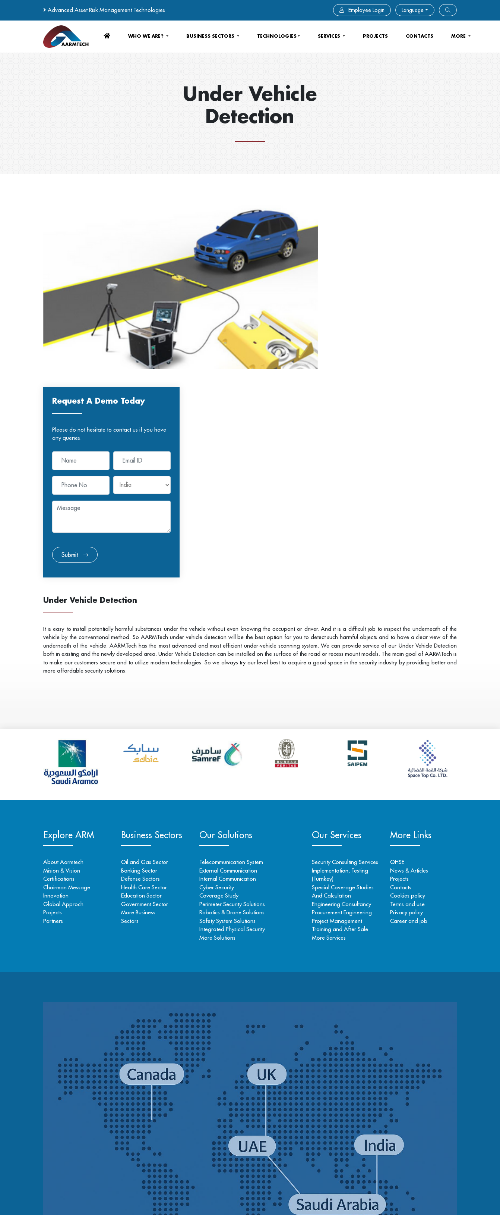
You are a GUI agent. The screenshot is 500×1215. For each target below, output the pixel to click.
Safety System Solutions (231, 737)
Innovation (56, 712)
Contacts (398, 704)
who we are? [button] (146, 36)
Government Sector (146, 720)
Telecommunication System (234, 678)
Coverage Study (222, 712)
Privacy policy (404, 729)
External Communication (231, 687)
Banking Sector (141, 687)
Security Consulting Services (342, 678)
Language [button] (413, 10)
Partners (53, 737)
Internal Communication (231, 695)
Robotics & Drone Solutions (235, 729)
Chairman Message (66, 704)
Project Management (334, 737)
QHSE (395, 678)
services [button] (330, 36)
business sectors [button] (211, 36)
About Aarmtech (63, 678)
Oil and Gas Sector (146, 678)
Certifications (59, 695)
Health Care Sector (146, 704)
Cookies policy (405, 712)
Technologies (277, 36)
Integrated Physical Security (235, 745)
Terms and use (405, 720)
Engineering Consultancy (338, 720)
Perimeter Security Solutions (235, 720)
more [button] (459, 36)
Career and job (406, 737)
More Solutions (221, 754)
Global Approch (63, 720)
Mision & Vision (61, 687)
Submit (358, 371)
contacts (419, 36)
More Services (326, 754)
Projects (375, 36)
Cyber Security (220, 704)
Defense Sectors (142, 695)
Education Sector (143, 712)
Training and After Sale (337, 745)
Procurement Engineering (339, 729)
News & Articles (407, 687)
